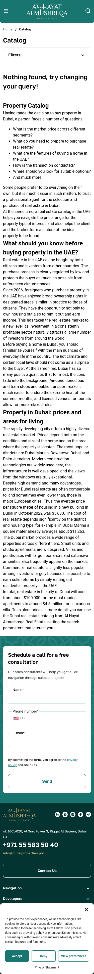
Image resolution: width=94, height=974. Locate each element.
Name (18, 689)
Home (8, 29)
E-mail (19, 733)
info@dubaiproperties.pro (23, 853)
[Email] (47, 740)
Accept (17, 966)
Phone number (26, 711)
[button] (86, 919)
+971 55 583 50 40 (30, 845)
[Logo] (47, 11)
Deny (43, 966)
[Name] (47, 697)
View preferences (73, 966)
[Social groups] (57, 814)
